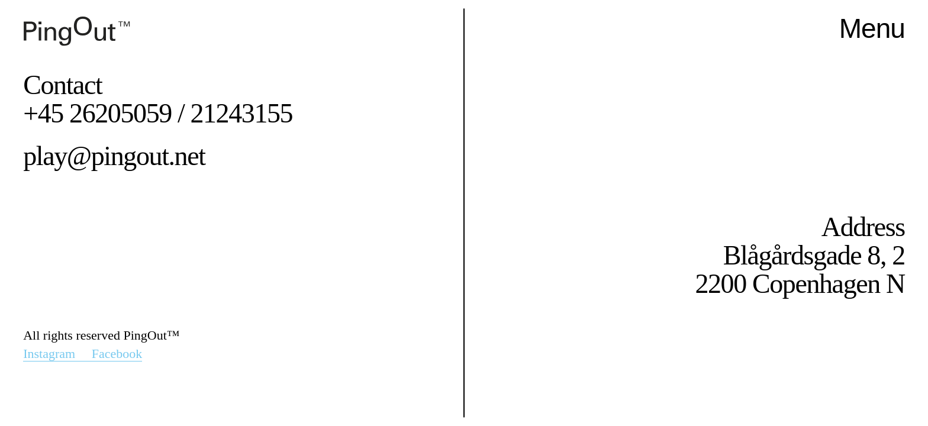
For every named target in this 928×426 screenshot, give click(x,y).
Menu (872, 28)
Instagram (57, 353)
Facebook (117, 353)
